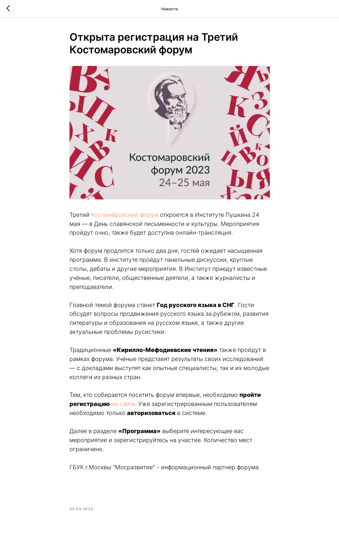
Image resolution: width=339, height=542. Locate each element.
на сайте (123, 403)
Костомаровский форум (124, 214)
